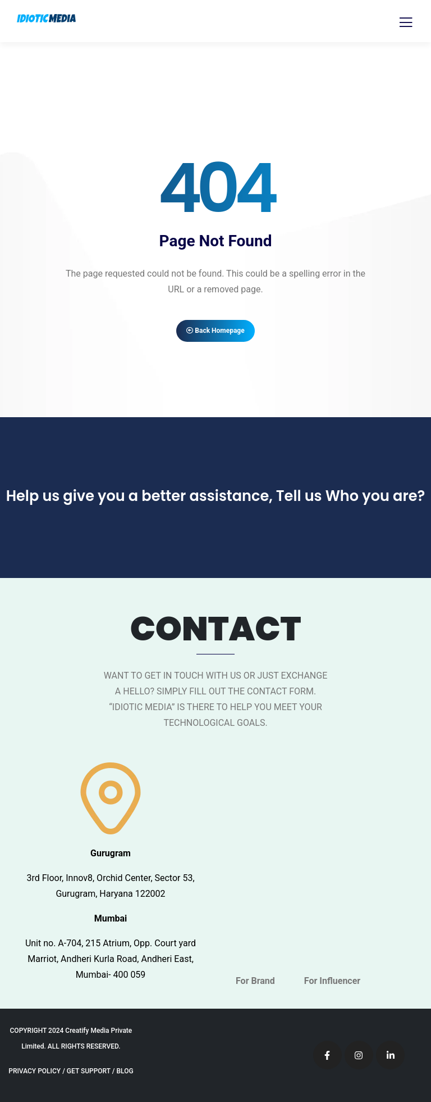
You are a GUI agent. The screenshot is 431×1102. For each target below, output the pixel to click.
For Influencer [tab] (332, 980)
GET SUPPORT (89, 1071)
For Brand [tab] (255, 980)
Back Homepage (215, 331)
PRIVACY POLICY (34, 1071)
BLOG (124, 1071)
